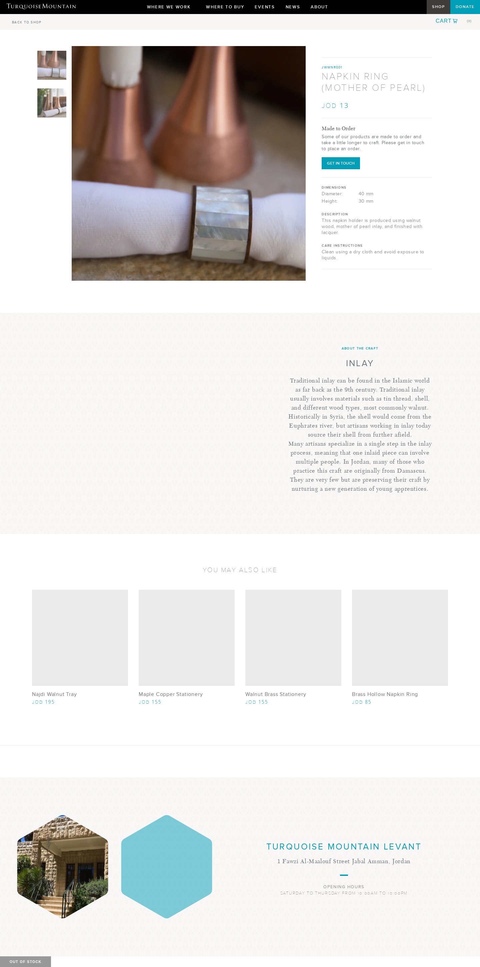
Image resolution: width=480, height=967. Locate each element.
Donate (465, 6)
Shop (438, 6)
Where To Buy (225, 6)
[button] (453, 21)
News (293, 6)
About (322, 8)
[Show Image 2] (51, 102)
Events (265, 6)
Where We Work (171, 8)
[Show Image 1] (51, 65)
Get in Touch (341, 163)
